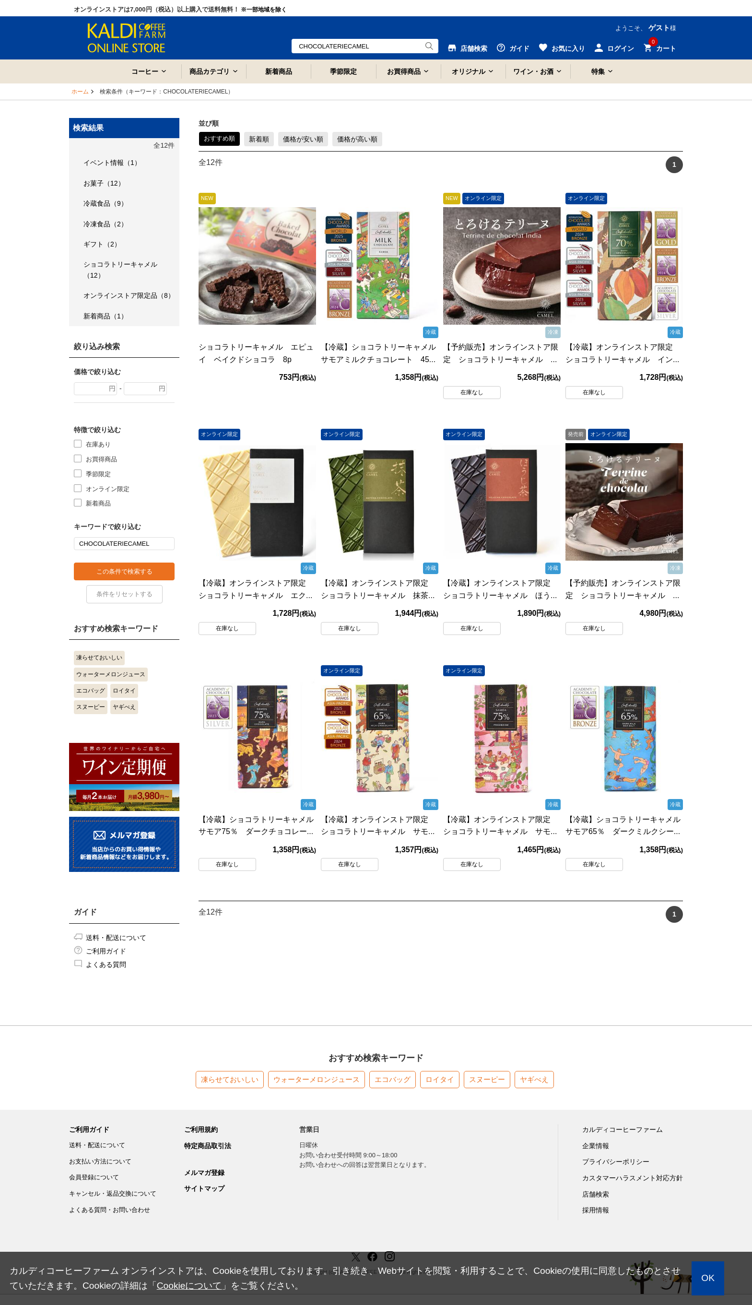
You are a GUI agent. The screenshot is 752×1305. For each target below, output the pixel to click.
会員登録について (94, 1177)
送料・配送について (116, 937)
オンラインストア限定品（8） (129, 295)
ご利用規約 (201, 1129)
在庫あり (98, 444)
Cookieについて (189, 1286)
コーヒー (144, 71)
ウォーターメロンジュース (110, 674)
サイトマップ (204, 1188)
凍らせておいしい (99, 657)
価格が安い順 (303, 139)
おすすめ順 (219, 138)
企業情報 (595, 1146)
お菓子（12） (104, 183)
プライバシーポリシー (615, 1161)
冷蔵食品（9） (105, 203)
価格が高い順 (357, 139)
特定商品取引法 (207, 1146)
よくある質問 (106, 964)
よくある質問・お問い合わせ (109, 1209)
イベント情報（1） (112, 162)
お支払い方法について (100, 1161)
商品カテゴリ (209, 71)
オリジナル (468, 71)
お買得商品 (404, 71)
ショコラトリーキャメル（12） (120, 269)
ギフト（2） (102, 244)
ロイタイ (124, 690)
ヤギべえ (124, 707)
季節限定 (343, 71)
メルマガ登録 (204, 1172)
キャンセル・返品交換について (112, 1193)
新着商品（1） (105, 316)
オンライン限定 (107, 488)
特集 (598, 71)
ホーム (80, 91)
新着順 (259, 139)
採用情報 (595, 1210)
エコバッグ (90, 690)
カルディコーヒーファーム (622, 1129)
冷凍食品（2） (105, 224)
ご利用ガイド (106, 951)
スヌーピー (90, 707)
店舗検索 (595, 1194)
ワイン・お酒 (533, 71)
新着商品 (278, 71)
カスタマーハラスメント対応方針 (632, 1178)
